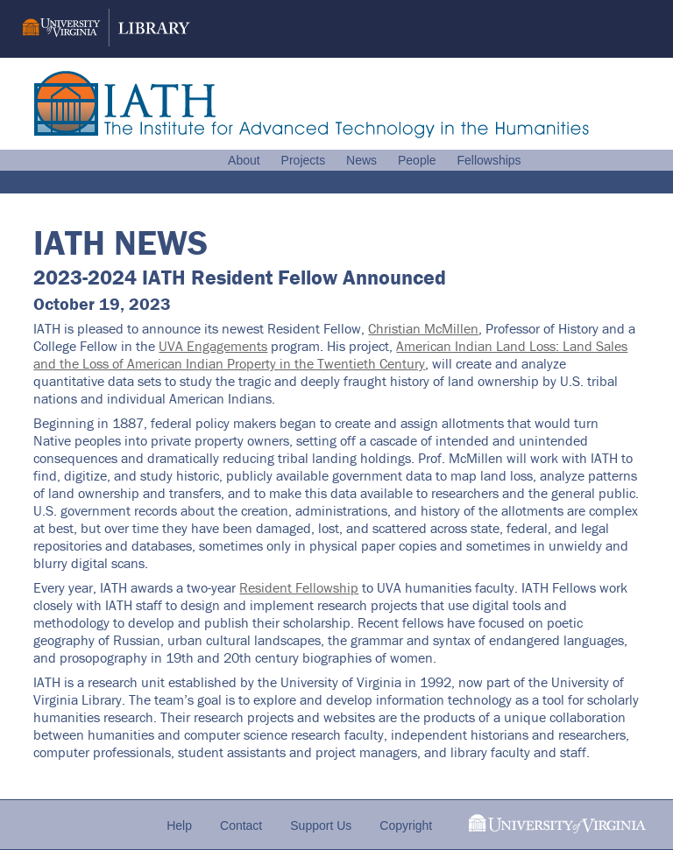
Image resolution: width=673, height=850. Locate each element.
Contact (241, 825)
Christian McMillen (423, 328)
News (361, 160)
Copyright (405, 825)
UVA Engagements (213, 346)
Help (179, 825)
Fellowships (489, 160)
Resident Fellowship (298, 587)
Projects (303, 160)
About (244, 160)
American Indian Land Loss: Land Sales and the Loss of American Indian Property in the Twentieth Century (330, 354)
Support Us (320, 825)
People (417, 160)
